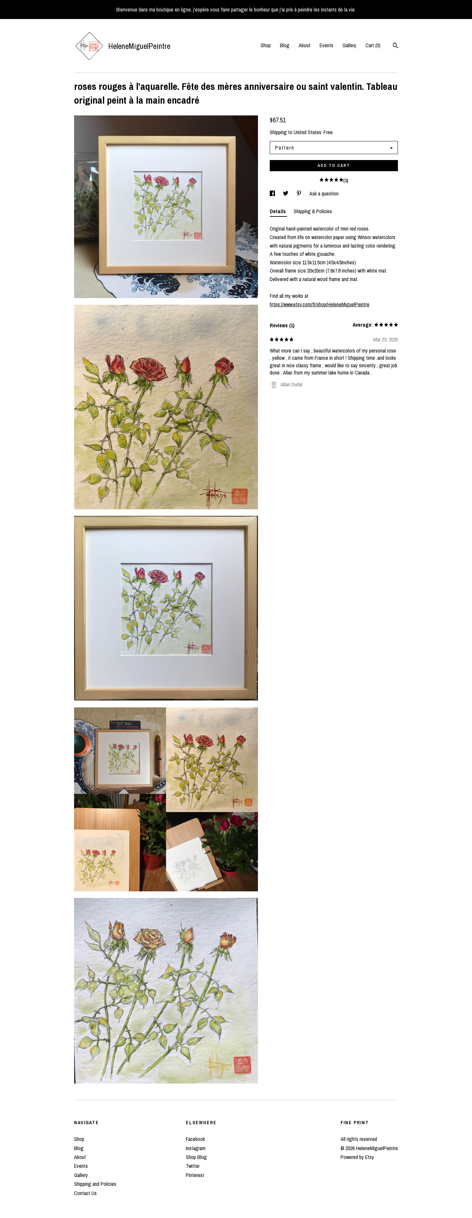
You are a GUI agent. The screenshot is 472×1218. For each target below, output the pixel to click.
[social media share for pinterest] (299, 193)
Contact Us (85, 1193)
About (304, 45)
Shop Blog (196, 1157)
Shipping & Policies (313, 211)
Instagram (196, 1148)
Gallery (349, 45)
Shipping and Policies (95, 1184)
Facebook (195, 1139)
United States (307, 132)
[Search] (395, 46)
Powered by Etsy (357, 1157)
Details (278, 211)
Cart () (373, 45)
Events (326, 45)
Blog (284, 45)
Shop (266, 45)
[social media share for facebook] (273, 193)
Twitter (193, 1165)
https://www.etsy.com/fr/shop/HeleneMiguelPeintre (319, 304)
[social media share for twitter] (286, 193)
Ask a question (324, 193)
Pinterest (195, 1175)
